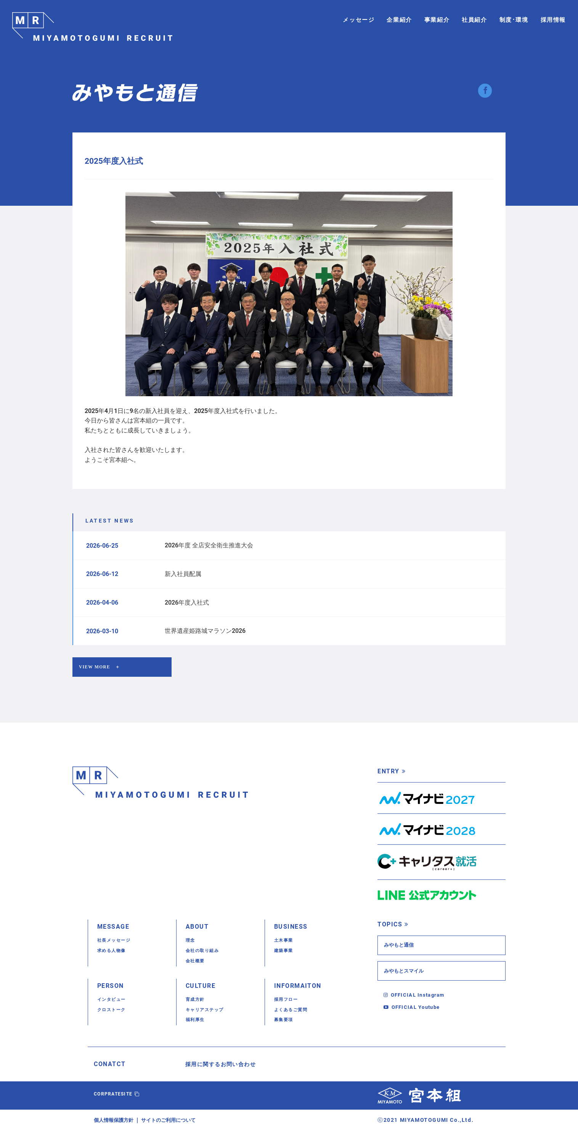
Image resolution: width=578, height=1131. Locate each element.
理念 (191, 941)
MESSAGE (115, 927)
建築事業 (285, 951)
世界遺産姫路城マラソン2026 (205, 630)
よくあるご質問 (293, 1010)
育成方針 (197, 1000)
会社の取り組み (205, 951)
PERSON (112, 986)
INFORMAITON (300, 986)
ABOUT (198, 927)
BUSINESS (292, 927)
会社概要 (197, 961)
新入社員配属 (183, 574)
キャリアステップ (208, 1010)
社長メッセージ (116, 941)
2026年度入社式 (187, 602)
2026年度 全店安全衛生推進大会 (209, 545)
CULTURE (202, 986)
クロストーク (114, 1010)
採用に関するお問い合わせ (225, 1064)
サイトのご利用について (173, 1120)
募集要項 (285, 1020)
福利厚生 (197, 1020)
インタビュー (114, 1000)
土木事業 (285, 941)
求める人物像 (114, 951)
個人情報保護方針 (115, 1120)
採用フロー (288, 1000)
